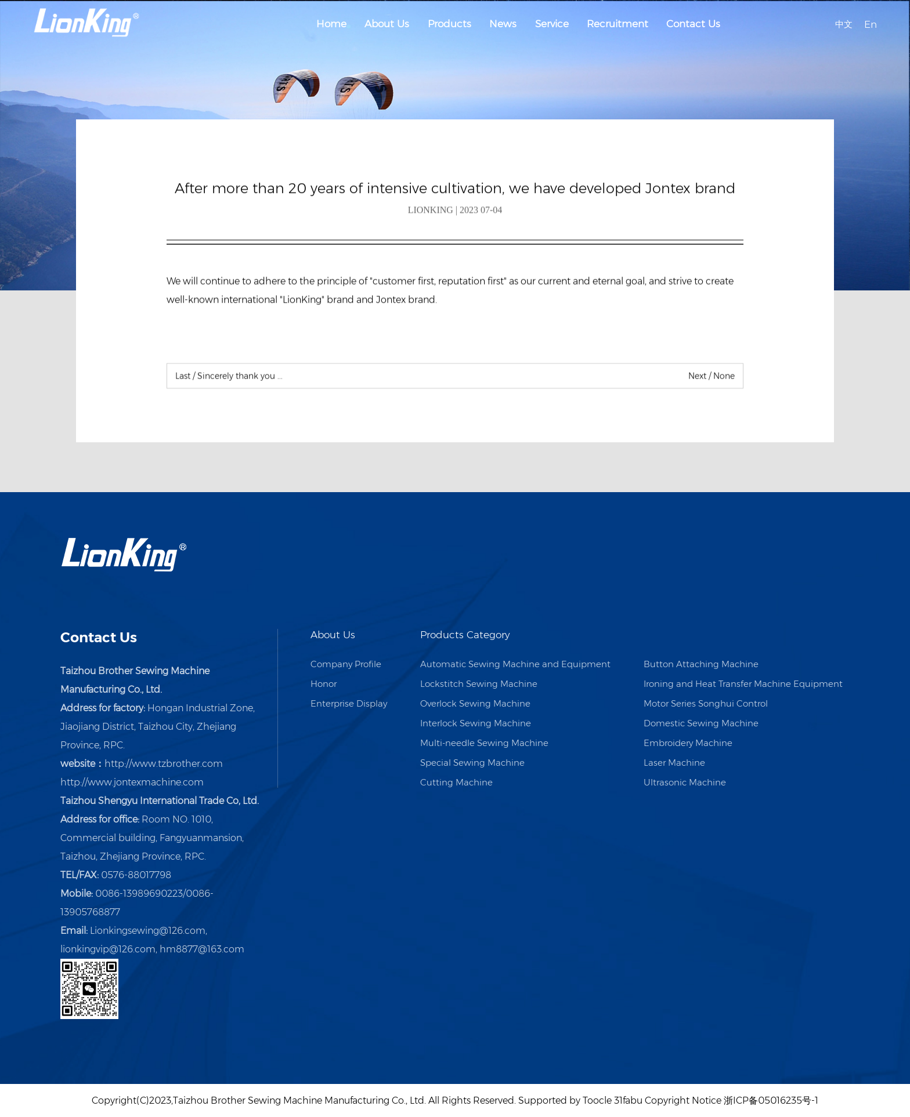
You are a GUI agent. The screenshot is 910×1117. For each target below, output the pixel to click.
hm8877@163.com (202, 949)
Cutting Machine (456, 782)
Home (331, 24)
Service (552, 24)
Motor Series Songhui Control (706, 703)
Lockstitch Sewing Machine (478, 683)
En (870, 24)
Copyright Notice (683, 1100)
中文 (844, 23)
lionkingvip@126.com (108, 949)
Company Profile (345, 664)
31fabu (628, 1100)
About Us (386, 24)
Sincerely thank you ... (229, 377)
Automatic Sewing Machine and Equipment (515, 664)
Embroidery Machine (688, 742)
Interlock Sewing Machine (475, 723)
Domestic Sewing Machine (701, 723)
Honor (323, 683)
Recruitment (617, 24)
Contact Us (693, 24)
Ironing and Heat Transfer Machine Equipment (743, 683)
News (503, 24)
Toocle (597, 1100)
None (711, 377)
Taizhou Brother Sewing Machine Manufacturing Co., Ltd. (299, 1100)
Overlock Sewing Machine (475, 703)
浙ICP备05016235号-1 (771, 1100)
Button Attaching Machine (701, 664)
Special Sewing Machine (472, 762)
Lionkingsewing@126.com (147, 930)
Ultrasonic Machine (685, 782)
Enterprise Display (348, 703)
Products (449, 24)
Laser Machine (674, 762)
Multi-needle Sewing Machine (484, 742)
